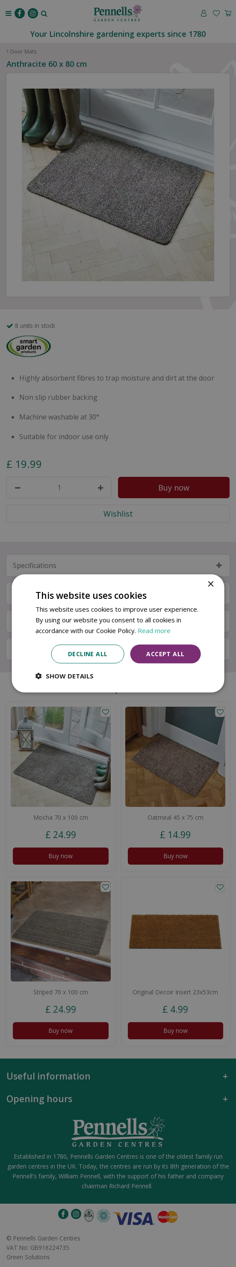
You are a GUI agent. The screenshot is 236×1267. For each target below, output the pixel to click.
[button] (64, 676)
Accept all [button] (165, 653)
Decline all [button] (87, 653)
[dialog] (118, 633)
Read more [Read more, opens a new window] (154, 630)
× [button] (210, 584)
